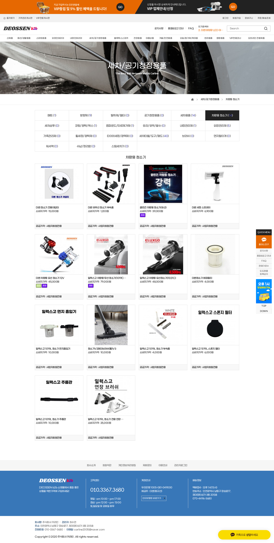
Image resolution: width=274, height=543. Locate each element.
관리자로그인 (180, 465)
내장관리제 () (188, 125)
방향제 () (86, 115)
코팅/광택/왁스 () (86, 125)
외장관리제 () (222, 125)
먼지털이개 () (222, 136)
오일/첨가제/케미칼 (189, 38)
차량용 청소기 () (222, 115)
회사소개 (91, 465)
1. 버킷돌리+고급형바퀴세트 (211, 30)
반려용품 (208, 38)
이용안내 (162, 465)
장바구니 (249, 18)
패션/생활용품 (24, 38)
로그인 (225, 18)
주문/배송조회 (264, 18)
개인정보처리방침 (127, 465)
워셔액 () (52, 146)
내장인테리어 (76, 38)
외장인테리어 (58, 38)
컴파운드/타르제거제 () (120, 125)
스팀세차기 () (120, 146)
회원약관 (107, 465)
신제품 (10, 38)
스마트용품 (41, 38)
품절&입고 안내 (175, 28)
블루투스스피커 (121, 38)
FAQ (191, 28)
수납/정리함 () (86, 146)
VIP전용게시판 (43, 18)
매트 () (52, 115)
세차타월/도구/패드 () (154, 136)
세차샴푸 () (52, 125)
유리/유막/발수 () (154, 125)
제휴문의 (147, 465)
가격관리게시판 (25, 18)
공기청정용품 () (154, 115)
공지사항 (158, 28)
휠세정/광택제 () (86, 136)
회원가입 (237, 18)
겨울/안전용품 (165, 38)
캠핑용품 (221, 38)
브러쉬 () (188, 136)
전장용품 (138, 38)
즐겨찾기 (9, 18)
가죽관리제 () (51, 136)
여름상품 (150, 38)
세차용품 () (188, 115)
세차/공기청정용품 (97, 38)
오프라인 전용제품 (256, 38)
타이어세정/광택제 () (120, 136)
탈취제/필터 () (120, 115)
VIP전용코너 (235, 38)
